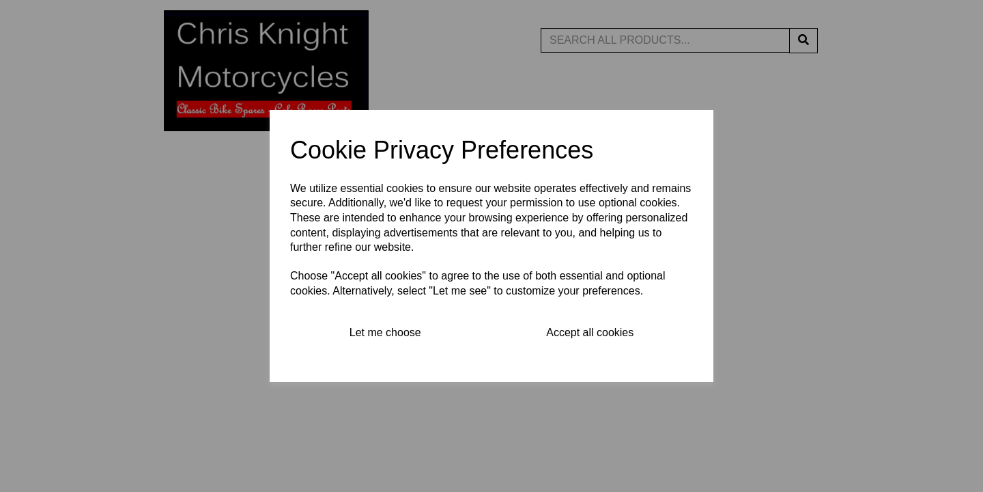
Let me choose (385, 332)
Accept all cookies (589, 332)
